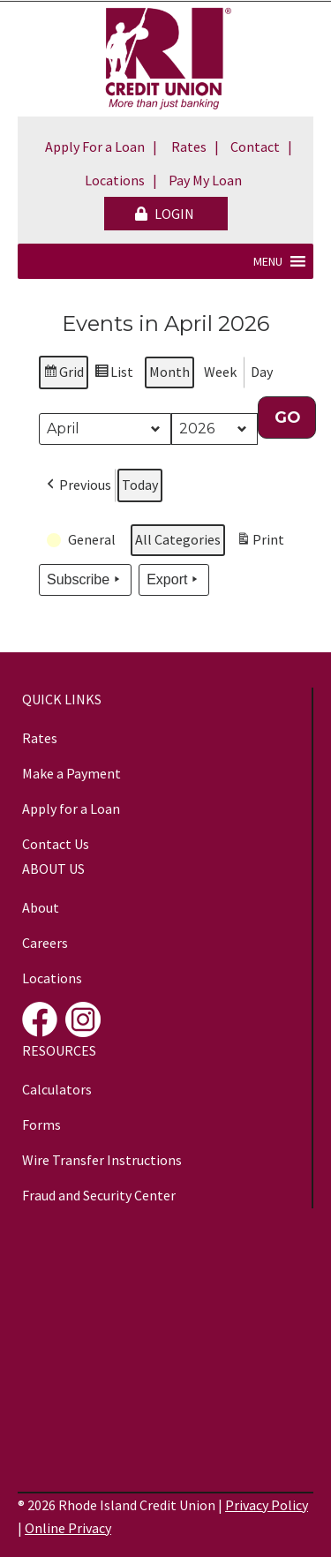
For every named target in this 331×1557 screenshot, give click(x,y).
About (40, 907)
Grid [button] (63, 374)
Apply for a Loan (71, 808)
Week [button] (220, 371)
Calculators (57, 1089)
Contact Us (55, 844)
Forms (41, 1124)
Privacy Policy (266, 1505)
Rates (189, 146)
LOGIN (164, 213)
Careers (45, 943)
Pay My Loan (205, 180)
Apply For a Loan (95, 146)
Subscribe (85, 580)
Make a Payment (71, 773)
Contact (255, 146)
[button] (267, 261)
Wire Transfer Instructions (102, 1160)
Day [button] (262, 371)
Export (174, 580)
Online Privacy (68, 1528)
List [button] (113, 374)
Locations (115, 180)
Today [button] (140, 485)
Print (260, 543)
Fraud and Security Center (99, 1195)
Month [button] (169, 371)
